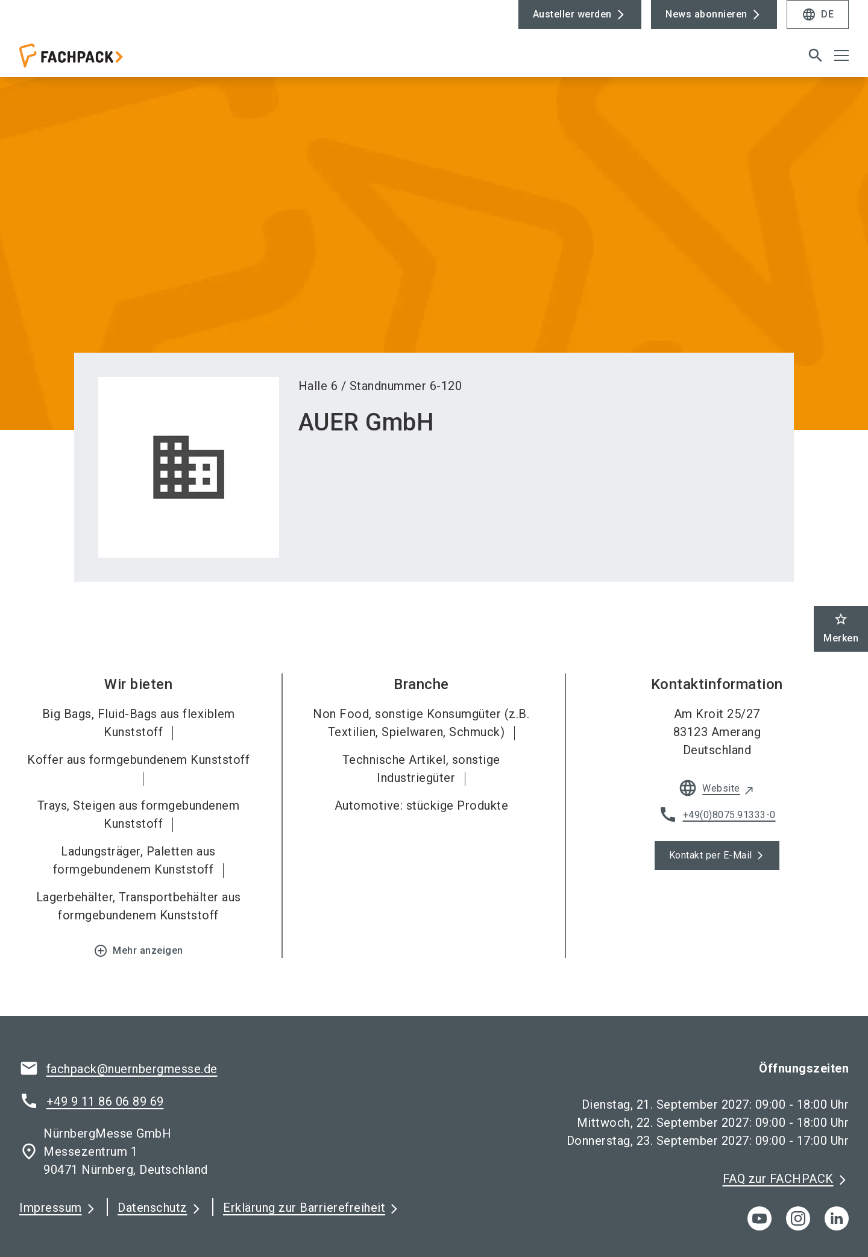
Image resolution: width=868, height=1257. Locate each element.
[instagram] (798, 1218)
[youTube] (759, 1218)
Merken (840, 628)
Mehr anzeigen (138, 951)
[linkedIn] (837, 1218)
